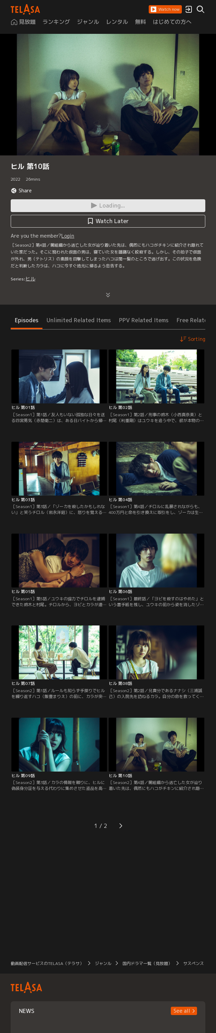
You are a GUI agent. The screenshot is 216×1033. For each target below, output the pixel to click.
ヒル (30, 278)
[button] (165, 9)
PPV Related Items (143, 320)
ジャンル (103, 963)
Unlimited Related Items (79, 320)
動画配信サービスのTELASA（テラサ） (47, 963)
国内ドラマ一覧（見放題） (147, 963)
